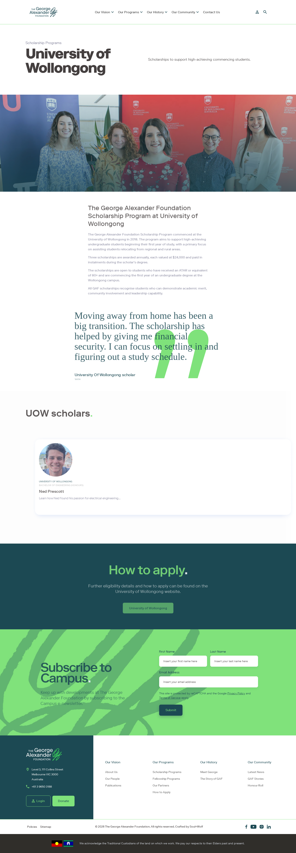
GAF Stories (256, 778)
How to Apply (161, 792)
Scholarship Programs (167, 772)
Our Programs (128, 12)
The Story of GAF (211, 778)
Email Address (169, 672)
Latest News (256, 772)
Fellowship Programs (166, 778)
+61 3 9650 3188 (39, 786)
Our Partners (161, 785)
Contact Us (211, 12)
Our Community (183, 12)
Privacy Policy (236, 693)
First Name (167, 651)
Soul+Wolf (196, 826)
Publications (113, 785)
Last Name (218, 651)
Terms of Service (170, 697)
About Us (111, 772)
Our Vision (102, 12)
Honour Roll (255, 785)
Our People (112, 778)
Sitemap (45, 826)
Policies (32, 826)
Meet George (209, 772)
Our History (155, 12)
